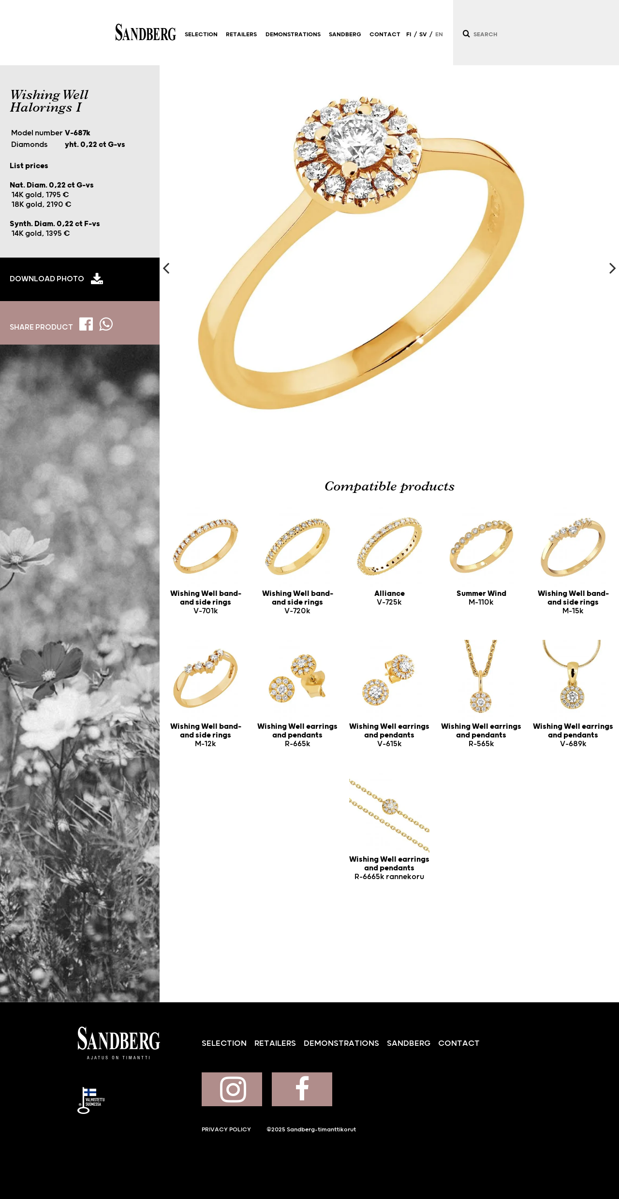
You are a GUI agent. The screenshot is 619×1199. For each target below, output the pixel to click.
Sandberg (146, 33)
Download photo (47, 278)
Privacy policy (226, 1129)
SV (423, 34)
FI (408, 34)
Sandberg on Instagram (232, 1089)
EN (439, 34)
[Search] (465, 33)
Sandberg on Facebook (302, 1089)
